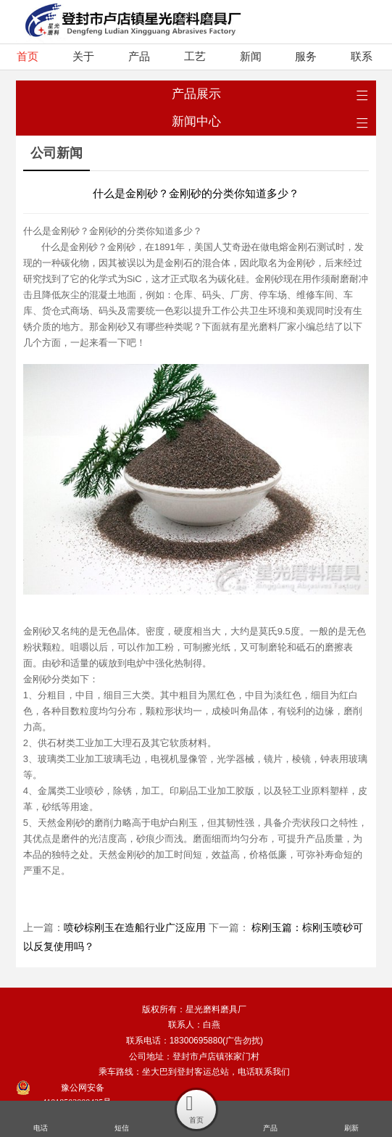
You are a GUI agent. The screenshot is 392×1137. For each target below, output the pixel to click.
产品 (139, 56)
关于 (83, 56)
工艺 (195, 56)
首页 (27, 56)
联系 (361, 56)
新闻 (251, 56)
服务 (306, 56)
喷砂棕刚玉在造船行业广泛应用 (135, 927)
